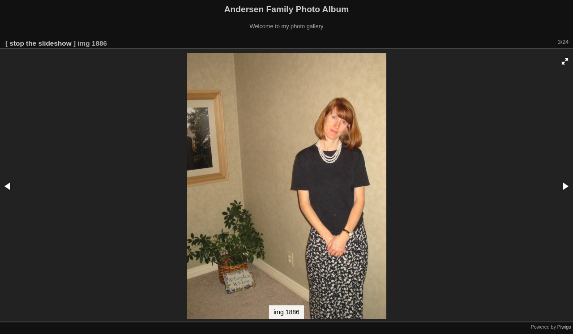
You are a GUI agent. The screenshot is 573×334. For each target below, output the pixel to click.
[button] (565, 61)
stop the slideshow (40, 43)
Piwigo (564, 327)
